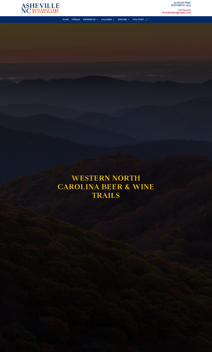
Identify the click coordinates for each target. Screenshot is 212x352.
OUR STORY (138, 20)
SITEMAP (76, 20)
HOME (66, 20)
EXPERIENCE (89, 20)
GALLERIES (106, 20)
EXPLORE (122, 20)
